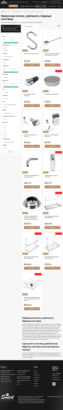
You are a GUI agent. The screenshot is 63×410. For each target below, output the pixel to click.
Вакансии (22, 2)
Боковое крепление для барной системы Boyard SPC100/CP (52, 54)
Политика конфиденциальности (54, 396)
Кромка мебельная (5, 376)
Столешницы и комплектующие (8, 374)
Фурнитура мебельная (6, 381)
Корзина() (53, 6)
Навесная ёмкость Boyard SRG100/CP (51, 176)
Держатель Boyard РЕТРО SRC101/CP (30, 135)
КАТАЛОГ (14, 5)
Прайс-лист (37, 375)
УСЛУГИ (31, 6)
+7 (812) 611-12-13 (36, 2)
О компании (11, 2)
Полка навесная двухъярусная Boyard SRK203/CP (31, 257)
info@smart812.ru (45, 2)
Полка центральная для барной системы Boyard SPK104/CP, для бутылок (32, 299)
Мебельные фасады (5, 379)
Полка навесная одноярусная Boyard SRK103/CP (52, 216)
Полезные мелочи (21, 374)
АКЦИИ (26, 6)
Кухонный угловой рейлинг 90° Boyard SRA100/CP (31, 176)
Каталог (36, 372)
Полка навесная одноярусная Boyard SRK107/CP (52, 257)
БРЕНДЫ (22, 6)
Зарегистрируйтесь (9, 27)
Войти (60, 6)
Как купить (16, 2)
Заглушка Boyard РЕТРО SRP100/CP (30, 95)
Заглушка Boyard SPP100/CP (51, 94)
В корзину (31, 65)
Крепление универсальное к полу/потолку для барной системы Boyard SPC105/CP (31, 217)
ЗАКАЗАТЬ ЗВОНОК (56, 2)
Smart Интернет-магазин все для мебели (4, 2)
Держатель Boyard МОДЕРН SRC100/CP (51, 135)
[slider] (3, 43)
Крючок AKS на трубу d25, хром (31, 53)
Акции (35, 370)
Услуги (18, 384)
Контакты (27, 2)
